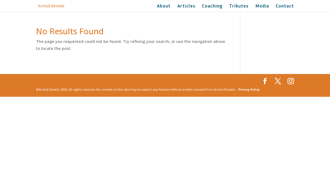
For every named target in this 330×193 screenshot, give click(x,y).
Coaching (212, 6)
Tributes (239, 6)
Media (262, 6)
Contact (285, 6)
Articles (186, 6)
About (164, 6)
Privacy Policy (249, 89)
